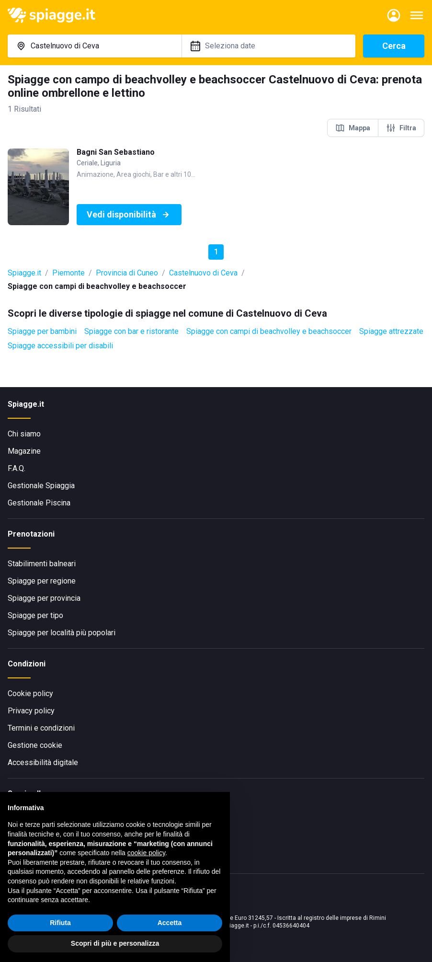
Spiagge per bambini (42, 331)
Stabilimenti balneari (42, 563)
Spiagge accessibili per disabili (60, 345)
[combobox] (95, 45)
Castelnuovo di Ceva (203, 272)
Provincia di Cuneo (127, 272)
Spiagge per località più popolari (61, 632)
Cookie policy (30, 693)
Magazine (24, 451)
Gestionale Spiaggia (41, 485)
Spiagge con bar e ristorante (131, 331)
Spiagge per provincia (44, 598)
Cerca (394, 46)
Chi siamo (24, 433)
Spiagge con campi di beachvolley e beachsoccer (269, 331)
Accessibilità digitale (43, 762)
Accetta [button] (170, 923)
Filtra (401, 128)
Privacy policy (31, 710)
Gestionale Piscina (39, 502)
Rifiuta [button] (60, 923)
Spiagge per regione (42, 580)
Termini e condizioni (41, 728)
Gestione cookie (35, 745)
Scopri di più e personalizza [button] (115, 943)
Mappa (352, 128)
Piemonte (68, 272)
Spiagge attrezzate (391, 331)
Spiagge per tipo (35, 615)
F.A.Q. (16, 468)
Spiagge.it (24, 272)
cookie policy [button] (146, 853)
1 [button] (216, 251)
